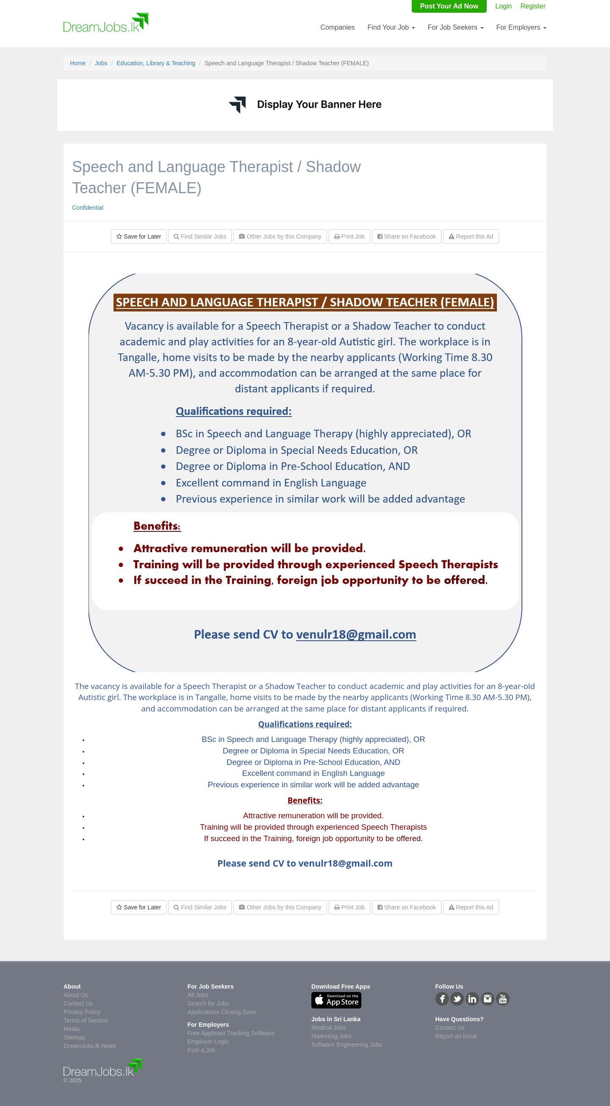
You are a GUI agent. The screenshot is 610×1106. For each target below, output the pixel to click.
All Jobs (198, 995)
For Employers (521, 27)
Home (78, 63)
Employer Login (208, 1041)
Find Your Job (391, 27)
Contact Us (78, 1003)
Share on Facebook (406, 236)
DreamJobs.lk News (90, 1045)
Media (72, 1028)
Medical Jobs (328, 1027)
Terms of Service (86, 1020)
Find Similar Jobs (200, 236)
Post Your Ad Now (449, 6)
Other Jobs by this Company (280, 236)
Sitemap (74, 1037)
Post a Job (202, 1050)
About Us (76, 995)
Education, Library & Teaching (155, 63)
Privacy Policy (82, 1012)
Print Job (349, 236)
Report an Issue (456, 1036)
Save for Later (138, 236)
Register (533, 6)
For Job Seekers (456, 27)
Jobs (101, 63)
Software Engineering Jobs (346, 1044)
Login (503, 6)
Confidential (87, 207)
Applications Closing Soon (222, 1012)
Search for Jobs (208, 1003)
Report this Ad (471, 236)
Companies (337, 27)
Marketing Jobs (331, 1036)
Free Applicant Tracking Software (231, 1033)
